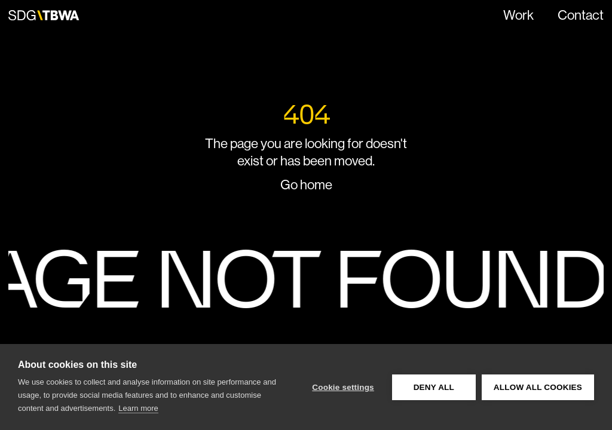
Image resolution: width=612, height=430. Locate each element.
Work (518, 15)
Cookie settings (343, 387)
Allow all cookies (538, 387)
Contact (581, 15)
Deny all (434, 387)
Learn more (138, 408)
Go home (306, 184)
